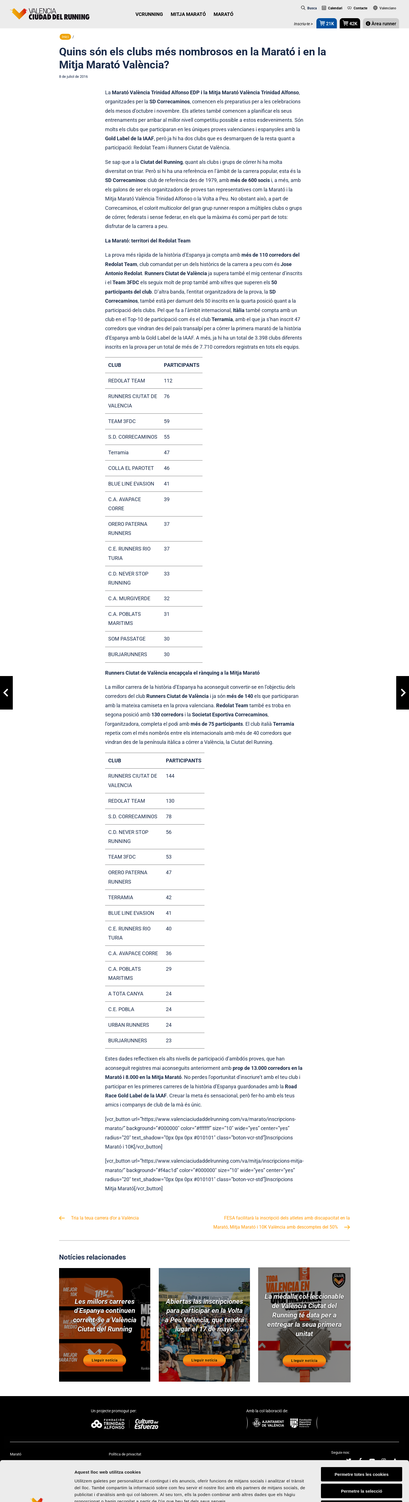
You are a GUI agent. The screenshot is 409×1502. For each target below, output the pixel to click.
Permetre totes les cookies (362, 1432)
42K (350, 23)
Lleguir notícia (104, 1361)
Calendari (332, 8)
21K (326, 23)
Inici (65, 37)
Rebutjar (361, 1465)
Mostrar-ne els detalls (327, 1490)
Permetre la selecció (361, 1449)
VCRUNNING (149, 14)
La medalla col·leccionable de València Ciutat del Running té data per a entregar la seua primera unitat (304, 1315)
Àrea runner (381, 23)
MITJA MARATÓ (188, 14)
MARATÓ (223, 14)
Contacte (357, 8)
